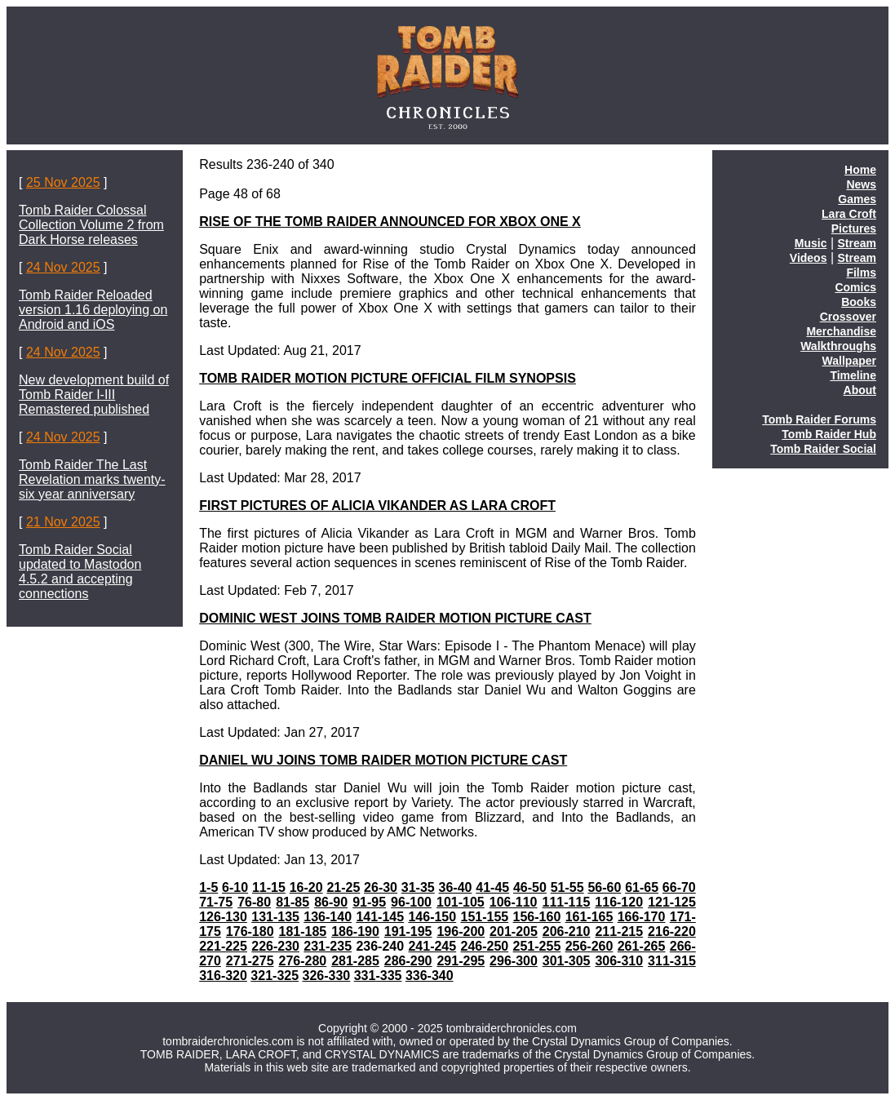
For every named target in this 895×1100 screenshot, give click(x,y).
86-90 (331, 902)
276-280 (302, 961)
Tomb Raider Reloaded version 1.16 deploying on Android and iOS (93, 309)
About (860, 390)
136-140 (328, 917)
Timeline (853, 375)
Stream (857, 243)
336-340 (429, 975)
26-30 (380, 887)
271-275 (250, 961)
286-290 (408, 961)
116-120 (619, 902)
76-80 (254, 902)
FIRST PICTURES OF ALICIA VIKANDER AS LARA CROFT (377, 505)
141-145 (380, 917)
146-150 (432, 917)
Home (860, 169)
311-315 (672, 961)
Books (858, 301)
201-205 (514, 931)
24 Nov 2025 (63, 267)
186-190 (355, 931)
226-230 (275, 946)
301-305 (567, 961)
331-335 (378, 975)
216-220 (672, 931)
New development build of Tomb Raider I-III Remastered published (94, 394)
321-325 (274, 975)
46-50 (530, 887)
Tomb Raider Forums (819, 419)
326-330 (327, 975)
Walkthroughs (838, 346)
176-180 (250, 931)
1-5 (208, 887)
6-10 (235, 887)
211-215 (619, 931)
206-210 (567, 931)
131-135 (275, 917)
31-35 (418, 887)
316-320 (223, 975)
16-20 (306, 887)
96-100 (411, 902)
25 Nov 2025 (63, 182)
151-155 (485, 917)
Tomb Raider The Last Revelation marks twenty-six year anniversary (92, 479)
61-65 (641, 887)
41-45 (492, 887)
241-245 (432, 946)
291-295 (460, 961)
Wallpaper (849, 360)
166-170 (642, 917)
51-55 (567, 887)
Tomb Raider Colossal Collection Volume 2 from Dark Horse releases (91, 224)
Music (811, 243)
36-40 (455, 887)
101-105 (460, 902)
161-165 (589, 917)
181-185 (302, 931)
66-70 (679, 887)
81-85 (292, 902)
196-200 (460, 931)
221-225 (223, 946)
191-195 (408, 931)
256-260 (589, 946)
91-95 (369, 902)
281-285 (355, 961)
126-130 (223, 917)
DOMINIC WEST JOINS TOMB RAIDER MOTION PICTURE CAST (395, 618)
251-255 (537, 946)
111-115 (567, 902)
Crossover (848, 316)
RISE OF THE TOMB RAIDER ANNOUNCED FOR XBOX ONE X (390, 221)
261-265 (642, 946)
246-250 (485, 946)
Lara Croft (849, 213)
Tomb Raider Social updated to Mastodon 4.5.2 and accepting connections (80, 572)
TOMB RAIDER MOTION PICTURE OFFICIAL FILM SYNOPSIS (387, 378)
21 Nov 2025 (63, 522)
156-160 (537, 917)
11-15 (269, 887)
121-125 (672, 902)
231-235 (328, 946)
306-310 (619, 961)
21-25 (343, 887)
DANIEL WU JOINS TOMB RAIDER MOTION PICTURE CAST (383, 760)
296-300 (514, 961)
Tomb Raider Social (823, 448)
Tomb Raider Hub (829, 434)
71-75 (216, 902)
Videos (808, 257)
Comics (855, 287)
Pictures (853, 228)
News (861, 184)
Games (857, 199)
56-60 (604, 887)
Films (861, 272)
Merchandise (841, 331)
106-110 (514, 902)
